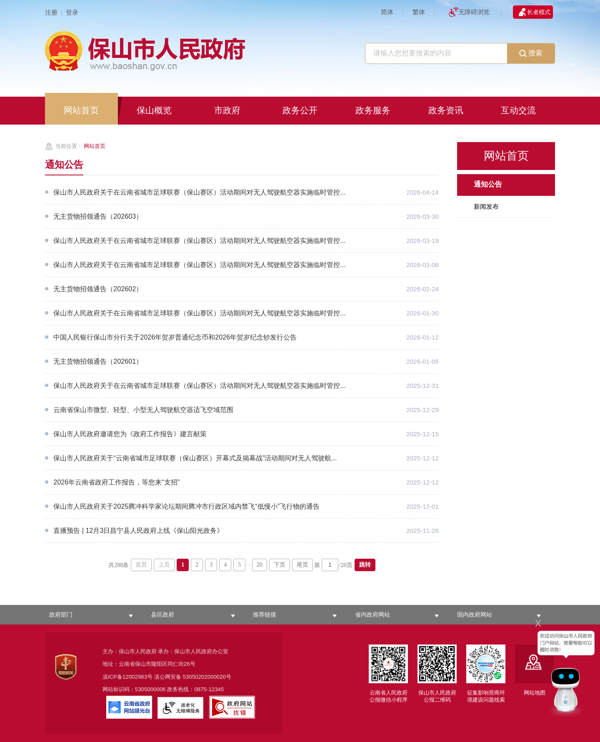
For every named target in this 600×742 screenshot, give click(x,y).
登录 (72, 12)
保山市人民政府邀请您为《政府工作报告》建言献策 (130, 433)
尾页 (302, 565)
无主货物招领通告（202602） (97, 288)
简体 (387, 11)
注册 (51, 12)
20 (259, 565)
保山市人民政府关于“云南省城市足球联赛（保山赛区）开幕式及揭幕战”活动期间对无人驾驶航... (195, 458)
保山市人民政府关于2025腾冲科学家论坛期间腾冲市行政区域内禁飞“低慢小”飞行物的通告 (186, 506)
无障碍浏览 (474, 11)
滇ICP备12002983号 (127, 677)
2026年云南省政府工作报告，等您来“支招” (116, 482)
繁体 (418, 11)
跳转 (365, 565)
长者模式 (538, 12)
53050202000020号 (206, 677)
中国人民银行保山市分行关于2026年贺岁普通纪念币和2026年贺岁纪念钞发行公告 (175, 337)
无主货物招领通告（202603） (97, 216)
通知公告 (488, 184)
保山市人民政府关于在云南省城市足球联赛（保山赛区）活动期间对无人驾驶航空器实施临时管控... (199, 192)
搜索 (530, 54)
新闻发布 (486, 206)
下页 (279, 565)
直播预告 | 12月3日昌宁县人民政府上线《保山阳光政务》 (138, 530)
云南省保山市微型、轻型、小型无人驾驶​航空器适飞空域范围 (143, 409)
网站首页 (94, 146)
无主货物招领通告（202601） (97, 361)
